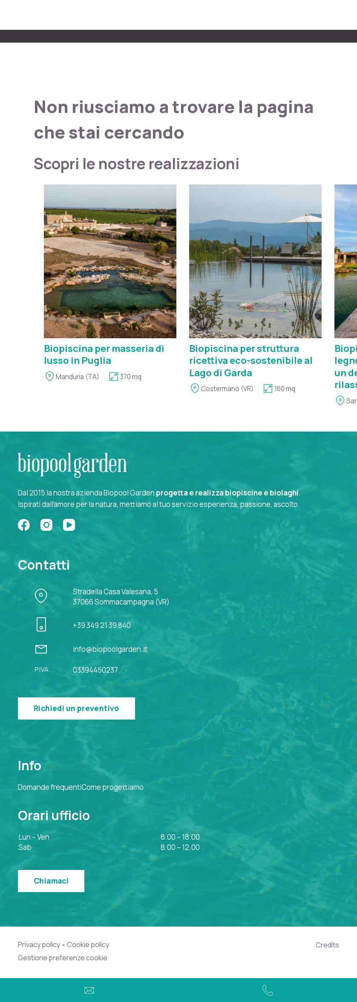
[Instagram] (46, 525)
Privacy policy (39, 944)
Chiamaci (51, 881)
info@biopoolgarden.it (110, 649)
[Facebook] (24, 525)
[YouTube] (69, 525)
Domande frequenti (49, 787)
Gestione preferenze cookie (62, 957)
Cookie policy (88, 944)
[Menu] (334, 15)
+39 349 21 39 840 (102, 625)
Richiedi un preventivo (76, 708)
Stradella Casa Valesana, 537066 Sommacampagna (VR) (121, 597)
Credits (327, 945)
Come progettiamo (112, 787)
